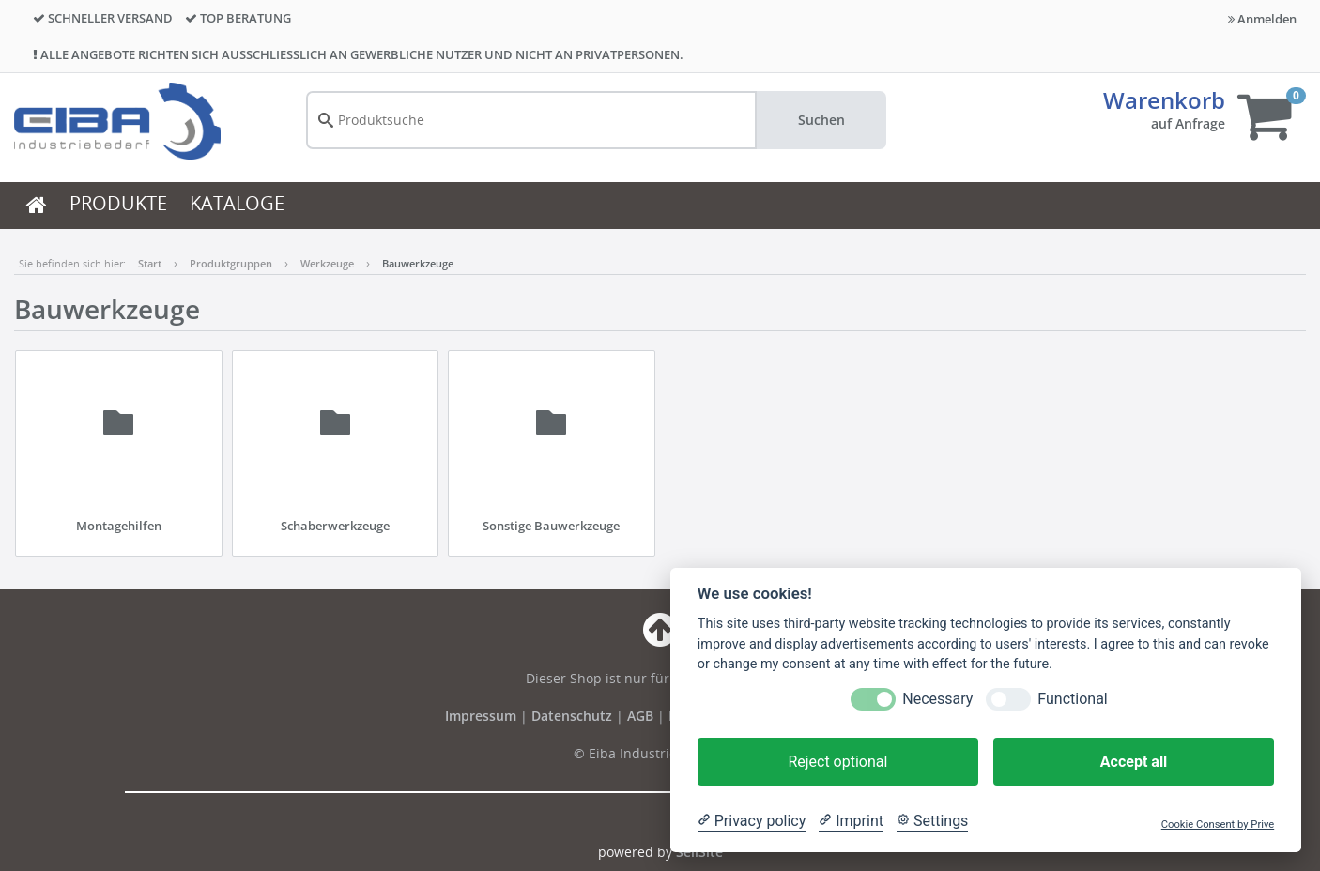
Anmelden (1262, 18)
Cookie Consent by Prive (1217, 824)
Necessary (937, 699)
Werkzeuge (327, 263)
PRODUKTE (118, 203)
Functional (1072, 699)
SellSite (699, 852)
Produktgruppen (231, 263)
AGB (642, 716)
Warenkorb (1164, 99)
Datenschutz (571, 716)
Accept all (1133, 762)
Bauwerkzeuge (417, 263)
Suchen (821, 120)
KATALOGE (237, 203)
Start (149, 263)
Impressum (482, 716)
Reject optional (837, 762)
